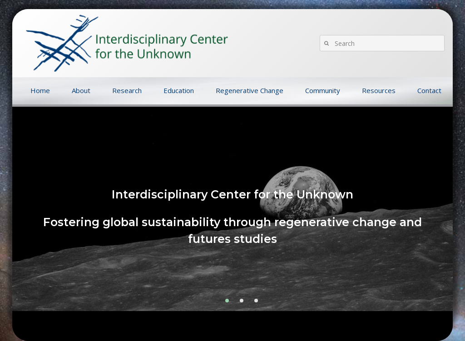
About (81, 90)
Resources (379, 90)
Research (127, 90)
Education (178, 90)
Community (322, 90)
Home (40, 90)
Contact (429, 90)
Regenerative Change (249, 90)
